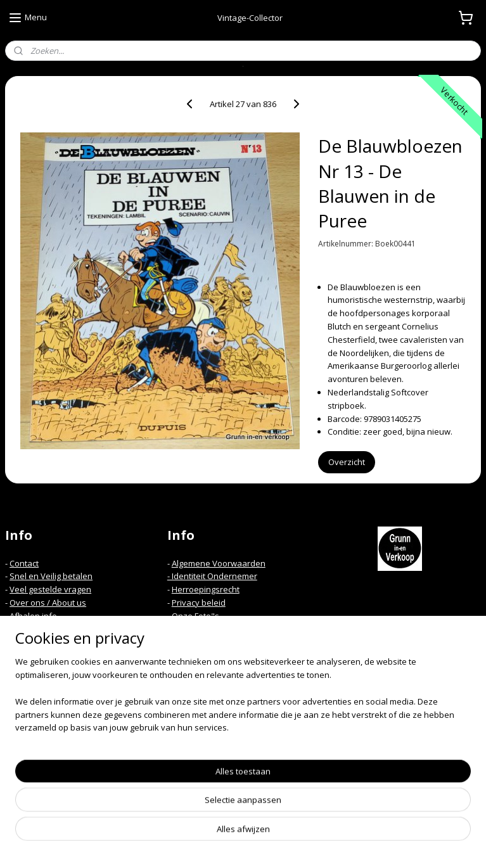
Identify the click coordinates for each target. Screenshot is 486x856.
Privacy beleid (199, 602)
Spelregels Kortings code (219, 642)
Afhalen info (33, 616)
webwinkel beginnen (276, 833)
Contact (24, 563)
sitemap (201, 833)
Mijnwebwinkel (386, 833)
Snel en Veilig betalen (51, 576)
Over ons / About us (48, 602)
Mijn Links (190, 629)
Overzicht (346, 462)
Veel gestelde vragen (50, 589)
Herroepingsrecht (206, 589)
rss (228, 833)
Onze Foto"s (195, 616)
